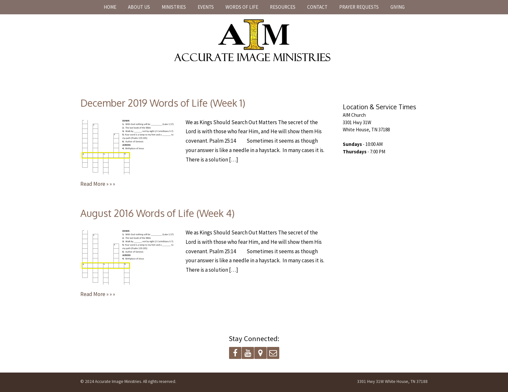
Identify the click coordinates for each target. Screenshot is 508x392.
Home (110, 7)
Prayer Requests (359, 7)
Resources (282, 7)
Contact (317, 7)
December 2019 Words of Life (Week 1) (162, 103)
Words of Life (241, 7)
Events (206, 7)
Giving (397, 7)
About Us (139, 7)
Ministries (174, 7)
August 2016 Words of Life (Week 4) (157, 213)
